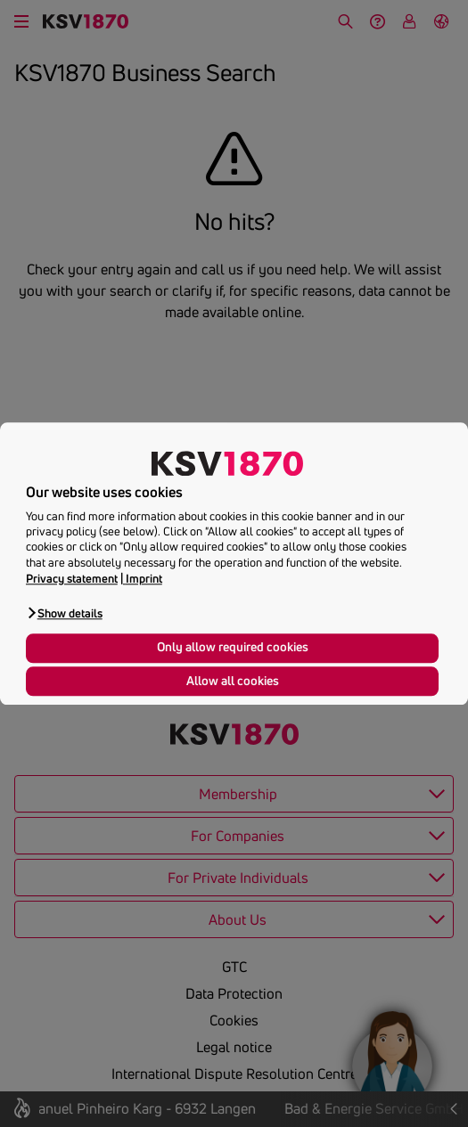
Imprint (144, 578)
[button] (64, 612)
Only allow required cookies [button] (232, 648)
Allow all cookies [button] (232, 681)
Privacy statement (72, 578)
